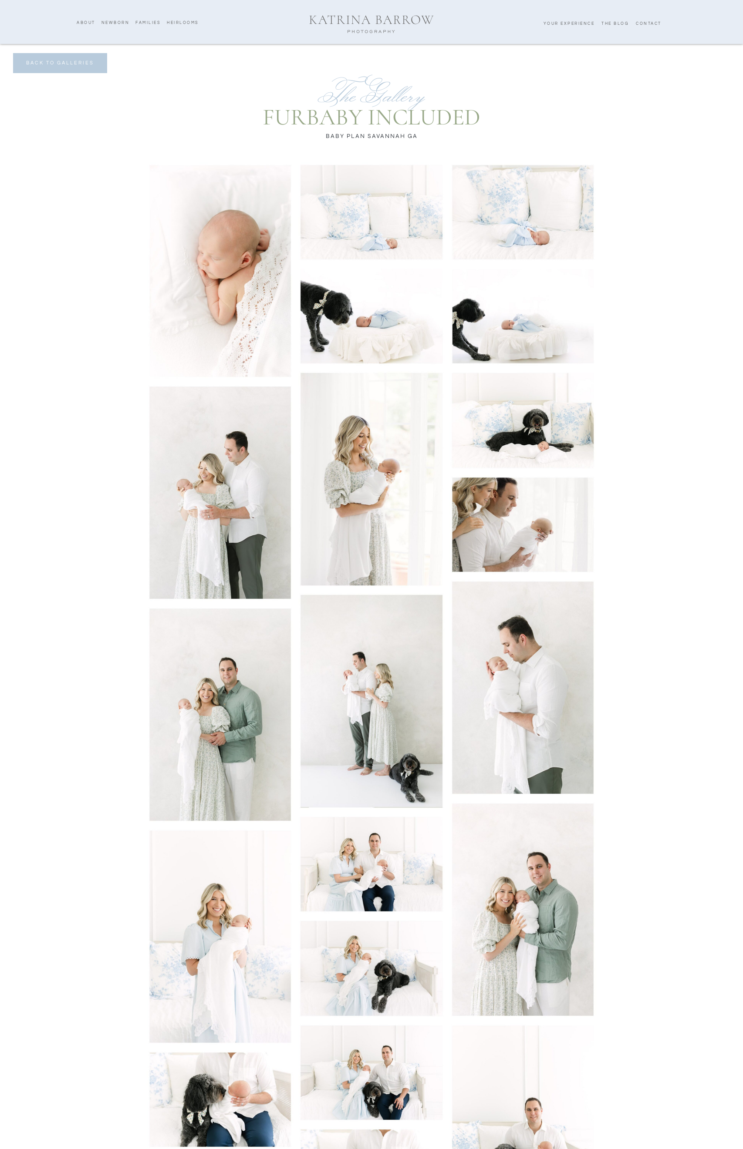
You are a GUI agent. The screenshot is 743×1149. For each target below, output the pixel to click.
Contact (649, 24)
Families (148, 23)
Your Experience (569, 24)
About (86, 23)
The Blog (615, 24)
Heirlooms (183, 23)
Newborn (115, 23)
